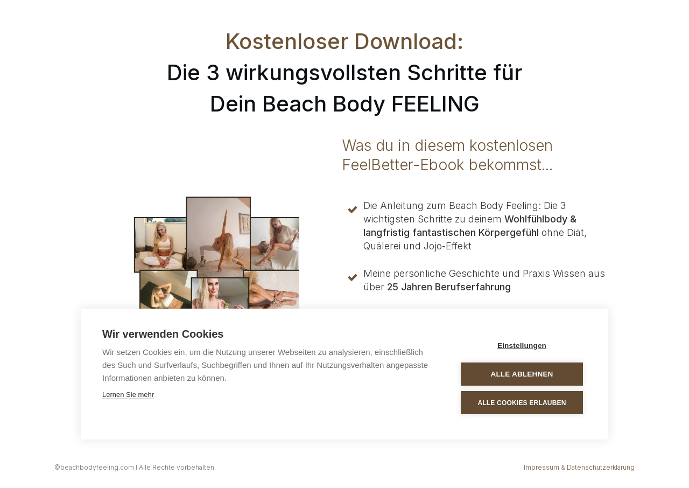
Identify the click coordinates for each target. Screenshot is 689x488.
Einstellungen (521, 345)
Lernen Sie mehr (128, 395)
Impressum (541, 467)
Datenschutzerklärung (601, 467)
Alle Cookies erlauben (521, 403)
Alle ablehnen (521, 374)
